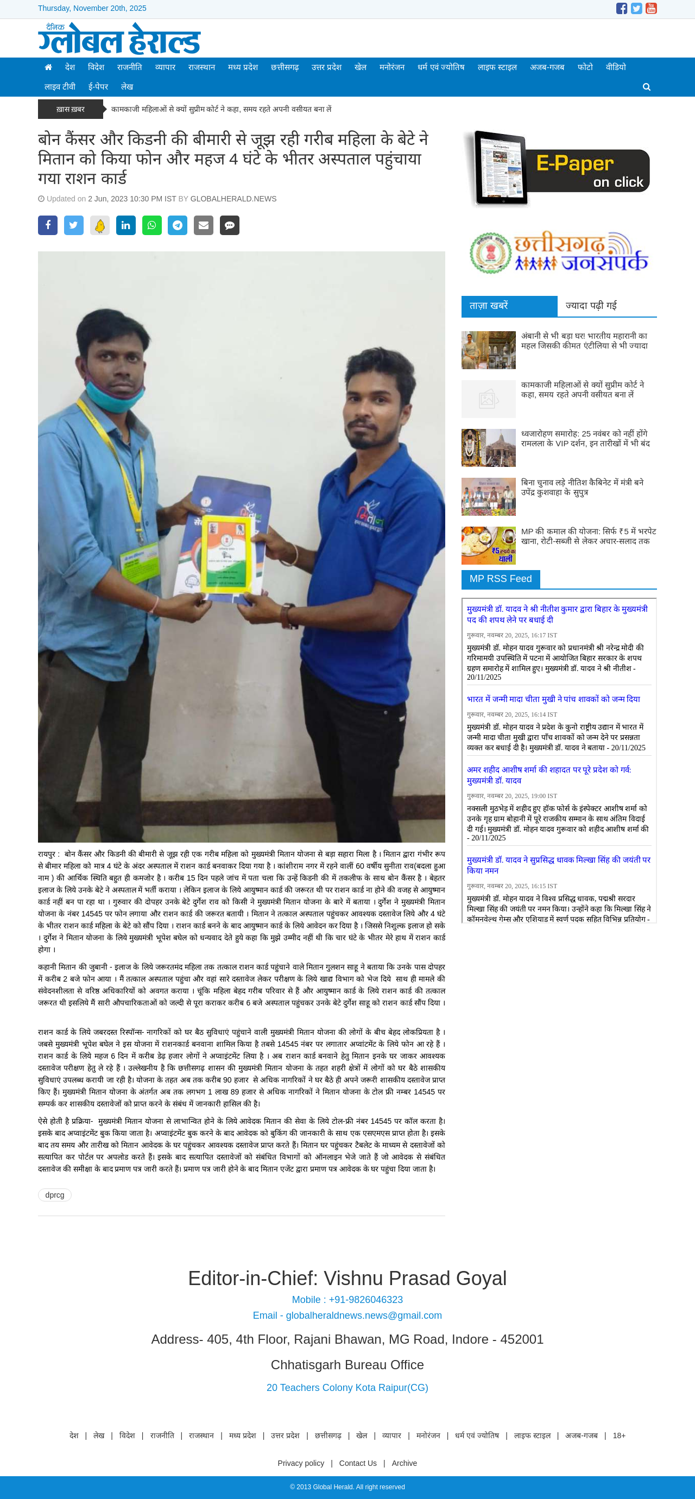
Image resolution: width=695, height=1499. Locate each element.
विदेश (96, 67)
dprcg (55, 1195)
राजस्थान (201, 67)
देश (70, 67)
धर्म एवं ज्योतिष (441, 67)
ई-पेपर (98, 86)
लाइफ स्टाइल (497, 67)
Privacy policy (301, 1463)
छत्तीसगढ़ (285, 67)
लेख (127, 86)
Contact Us (358, 1463)
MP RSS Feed (501, 578)
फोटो (585, 67)
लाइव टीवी (60, 86)
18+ (619, 1435)
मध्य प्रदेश (243, 67)
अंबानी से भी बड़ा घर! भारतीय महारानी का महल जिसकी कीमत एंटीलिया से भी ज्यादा (584, 340)
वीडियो (616, 67)
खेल (361, 67)
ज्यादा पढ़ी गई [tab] (591, 305)
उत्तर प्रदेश (327, 67)
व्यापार (165, 67)
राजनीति (129, 67)
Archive (405, 1463)
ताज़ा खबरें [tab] (489, 305)
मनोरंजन (392, 67)
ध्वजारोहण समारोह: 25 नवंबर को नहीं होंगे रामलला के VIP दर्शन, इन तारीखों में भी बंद (585, 438)
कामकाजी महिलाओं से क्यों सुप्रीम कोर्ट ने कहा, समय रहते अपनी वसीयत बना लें (222, 109)
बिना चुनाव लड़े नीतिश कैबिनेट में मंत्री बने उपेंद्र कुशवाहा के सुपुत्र (582, 487)
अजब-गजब (547, 67)
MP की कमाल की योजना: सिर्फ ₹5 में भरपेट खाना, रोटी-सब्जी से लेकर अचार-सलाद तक (588, 536)
